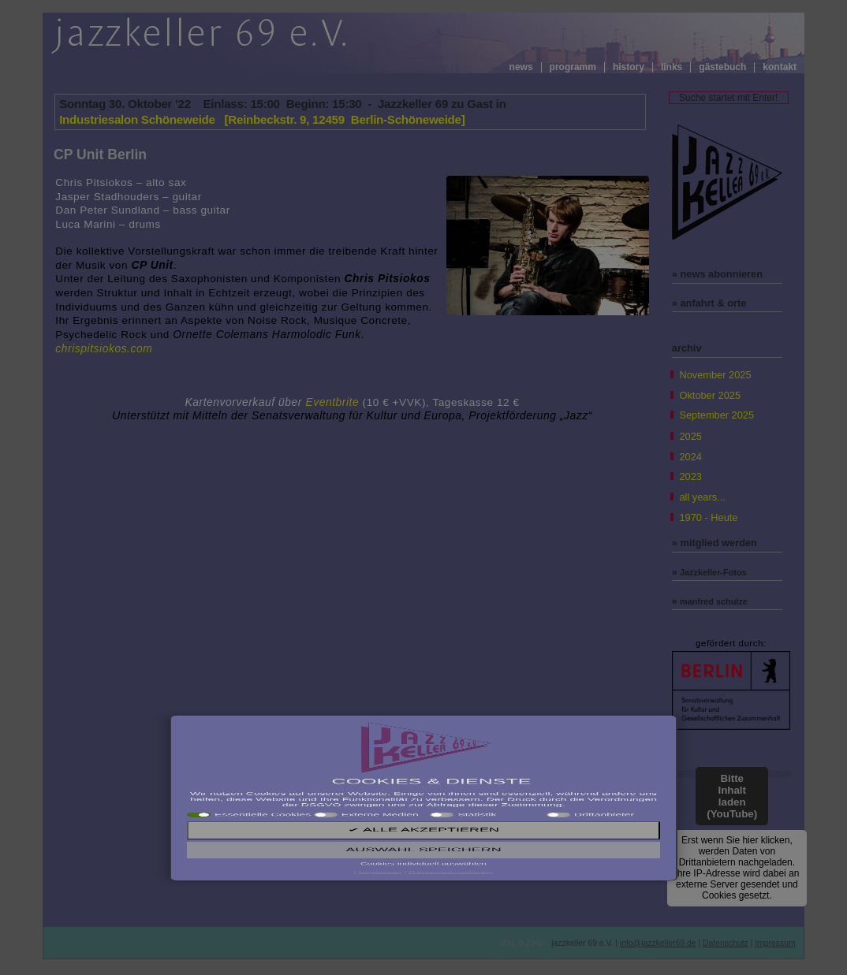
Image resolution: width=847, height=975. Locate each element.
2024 (690, 457)
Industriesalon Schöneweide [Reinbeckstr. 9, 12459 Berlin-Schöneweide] (262, 119)
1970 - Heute (708, 517)
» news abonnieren (717, 274)
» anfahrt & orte (709, 303)
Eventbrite (332, 402)
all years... (702, 497)
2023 (690, 476)
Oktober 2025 (710, 395)
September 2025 (716, 415)
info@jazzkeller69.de (658, 943)
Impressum (775, 943)
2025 (690, 436)
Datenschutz (725, 943)
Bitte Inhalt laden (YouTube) (732, 796)
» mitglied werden (714, 543)
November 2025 (715, 375)
